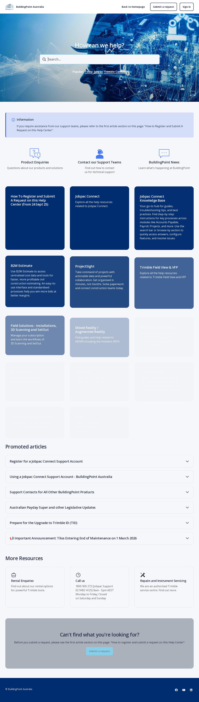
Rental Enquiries (22, 581)
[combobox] (100, 59)
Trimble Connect (115, 72)
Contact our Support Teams (99, 165)
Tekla (89, 72)
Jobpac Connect (87, 200)
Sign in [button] (187, 6)
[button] (99, 461)
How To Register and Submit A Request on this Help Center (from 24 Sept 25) (33, 203)
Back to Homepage (133, 6)
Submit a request (163, 6)
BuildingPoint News (164, 165)
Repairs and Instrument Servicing (163, 581)
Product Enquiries (35, 165)
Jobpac (98, 72)
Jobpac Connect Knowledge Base (152, 204)
